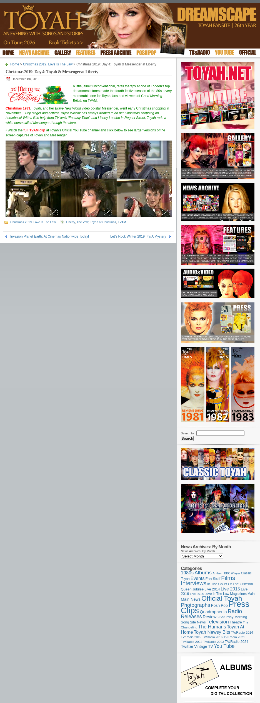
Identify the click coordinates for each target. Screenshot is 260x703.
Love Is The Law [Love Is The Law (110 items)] (216, 594)
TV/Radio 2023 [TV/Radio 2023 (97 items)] (213, 641)
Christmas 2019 (34, 64)
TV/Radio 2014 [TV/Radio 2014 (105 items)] (242, 633)
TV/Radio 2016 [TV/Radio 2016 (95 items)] (212, 637)
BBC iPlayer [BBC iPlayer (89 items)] (232, 573)
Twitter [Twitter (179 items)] (187, 646)
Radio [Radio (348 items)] (235, 611)
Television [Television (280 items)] (217, 622)
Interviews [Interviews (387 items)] (193, 583)
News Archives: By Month (198, 551)
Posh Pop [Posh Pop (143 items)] (219, 605)
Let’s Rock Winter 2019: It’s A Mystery (138, 236)
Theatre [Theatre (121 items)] (236, 622)
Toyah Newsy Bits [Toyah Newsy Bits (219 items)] (212, 632)
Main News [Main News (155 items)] (191, 599)
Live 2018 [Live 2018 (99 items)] (197, 593)
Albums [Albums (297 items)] (203, 572)
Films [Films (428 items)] (228, 578)
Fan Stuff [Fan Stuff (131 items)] (213, 579)
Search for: (188, 433)
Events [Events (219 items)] (198, 578)
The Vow (82, 222)
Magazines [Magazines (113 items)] (238, 594)
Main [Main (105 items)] (251, 594)
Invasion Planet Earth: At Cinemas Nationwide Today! (49, 236)
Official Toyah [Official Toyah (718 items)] (221, 598)
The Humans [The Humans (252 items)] (212, 627)
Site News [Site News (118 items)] (198, 622)
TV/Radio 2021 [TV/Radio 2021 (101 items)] (234, 637)
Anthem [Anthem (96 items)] (217, 573)
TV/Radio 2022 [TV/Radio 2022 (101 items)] (191, 641)
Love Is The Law (60, 64)
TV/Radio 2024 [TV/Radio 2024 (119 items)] (236, 642)
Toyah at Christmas (103, 222)
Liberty (70, 222)
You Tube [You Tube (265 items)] (224, 646)
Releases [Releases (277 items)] (191, 616)
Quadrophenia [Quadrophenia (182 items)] (213, 611)
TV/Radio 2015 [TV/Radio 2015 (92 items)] (191, 637)
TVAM (122, 222)
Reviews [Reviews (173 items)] (211, 616)
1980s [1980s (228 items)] (187, 572)
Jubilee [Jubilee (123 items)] (198, 589)
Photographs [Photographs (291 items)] (195, 605)
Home (14, 64)
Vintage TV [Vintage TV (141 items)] (203, 647)
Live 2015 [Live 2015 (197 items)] (230, 588)
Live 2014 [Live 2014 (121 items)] (212, 589)
